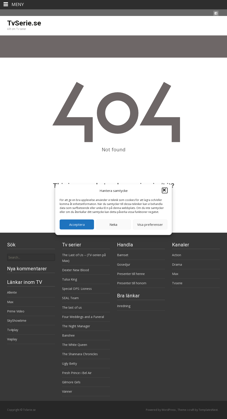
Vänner (67, 391)
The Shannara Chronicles (80, 354)
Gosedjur (123, 264)
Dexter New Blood (75, 270)
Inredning (123, 306)
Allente (12, 292)
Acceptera (77, 224)
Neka (113, 224)
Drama (177, 264)
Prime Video (15, 311)
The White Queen (74, 345)
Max (175, 274)
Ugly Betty (69, 363)
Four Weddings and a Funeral (83, 317)
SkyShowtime (16, 320)
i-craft (191, 410)
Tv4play (12, 330)
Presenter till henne (131, 274)
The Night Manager (76, 326)
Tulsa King (69, 279)
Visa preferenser (150, 224)
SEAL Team (70, 298)
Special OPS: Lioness (77, 288)
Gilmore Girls (71, 382)
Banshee (68, 335)
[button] (164, 190)
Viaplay (12, 339)
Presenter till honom (131, 283)
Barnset (122, 255)
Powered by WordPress (161, 410)
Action (176, 255)
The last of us (72, 307)
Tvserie (177, 283)
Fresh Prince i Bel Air (77, 373)
